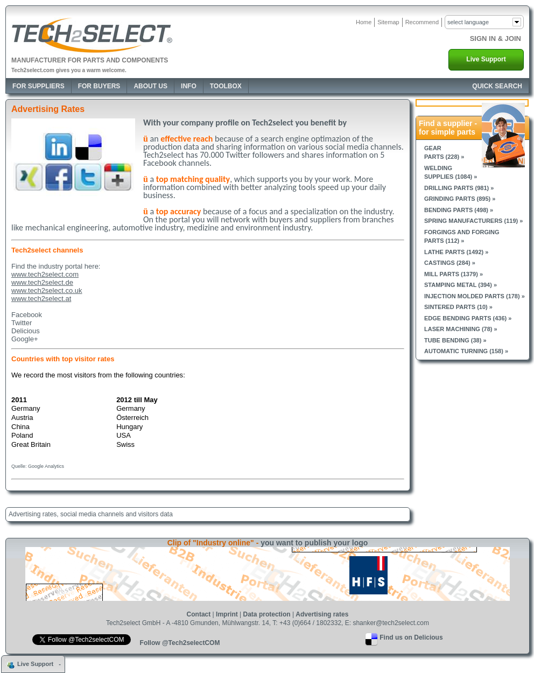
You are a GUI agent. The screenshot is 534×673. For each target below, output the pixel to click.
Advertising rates (322, 614)
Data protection (267, 614)
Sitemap (388, 22)
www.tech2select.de (42, 282)
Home (363, 22)
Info (188, 86)
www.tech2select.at (41, 299)
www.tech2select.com (45, 274)
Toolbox (226, 86)
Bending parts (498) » (458, 210)
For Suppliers (38, 86)
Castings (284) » (449, 263)
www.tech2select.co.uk (46, 290)
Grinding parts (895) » (459, 198)
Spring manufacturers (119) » (473, 221)
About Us (150, 86)
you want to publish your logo (314, 542)
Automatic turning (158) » (466, 351)
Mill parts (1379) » (453, 274)
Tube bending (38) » (455, 340)
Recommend (422, 22)
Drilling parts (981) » (459, 188)
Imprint (227, 614)
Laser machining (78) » (460, 329)
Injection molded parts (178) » (474, 296)
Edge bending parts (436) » (467, 318)
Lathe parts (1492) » (456, 252)
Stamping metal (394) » (460, 285)
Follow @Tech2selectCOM (180, 643)
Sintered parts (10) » (458, 307)
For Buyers (99, 86)
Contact (199, 614)
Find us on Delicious (411, 637)
